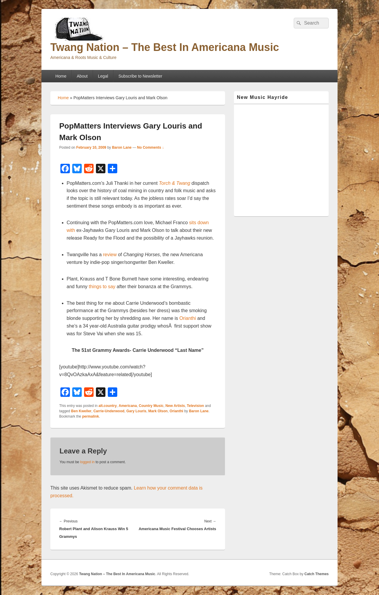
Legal (103, 76)
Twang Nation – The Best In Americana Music (164, 47)
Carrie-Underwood (108, 411)
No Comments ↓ (150, 147)
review (110, 254)
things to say (102, 286)
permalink (90, 416)
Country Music (151, 406)
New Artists (175, 406)
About (82, 76)
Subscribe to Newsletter (140, 76)
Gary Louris (136, 411)
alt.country (108, 406)
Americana (128, 406)
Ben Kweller (81, 411)
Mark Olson (158, 411)
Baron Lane (121, 147)
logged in (87, 462)
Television (195, 406)
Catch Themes (316, 574)
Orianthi (187, 318)
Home (60, 76)
